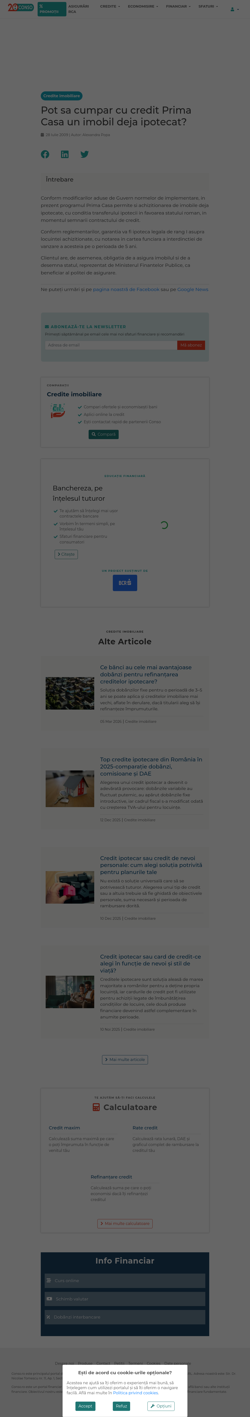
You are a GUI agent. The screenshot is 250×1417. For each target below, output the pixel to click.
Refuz (121, 1406)
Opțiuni (161, 1406)
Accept (85, 1406)
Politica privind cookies (135, 1393)
